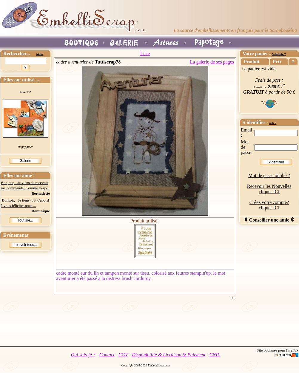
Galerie (25, 161)
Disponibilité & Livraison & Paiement (168, 354)
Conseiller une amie (269, 219)
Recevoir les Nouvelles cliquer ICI (269, 189)
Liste (145, 53)
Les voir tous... (25, 245)
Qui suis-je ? (83, 354)
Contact (107, 354)
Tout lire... (25, 220)
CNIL (214, 354)
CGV (123, 354)
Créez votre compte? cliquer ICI (269, 205)
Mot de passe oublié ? (269, 175)
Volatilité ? (279, 54)
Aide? (39, 54)
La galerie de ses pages (212, 61)
